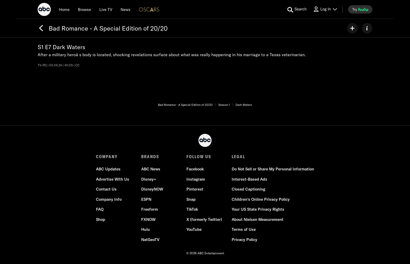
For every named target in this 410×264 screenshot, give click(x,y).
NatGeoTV (150, 239)
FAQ (100, 209)
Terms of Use (244, 229)
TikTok (192, 209)
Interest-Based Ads (249, 179)
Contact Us (106, 189)
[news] (125, 9)
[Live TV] (105, 9)
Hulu (145, 229)
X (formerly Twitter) (204, 219)
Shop (100, 219)
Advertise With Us (112, 179)
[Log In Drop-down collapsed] (325, 9)
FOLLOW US (198, 156)
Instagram (195, 179)
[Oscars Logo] (149, 9)
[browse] (84, 9)
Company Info (109, 199)
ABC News (150, 169)
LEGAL (238, 156)
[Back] (41, 28)
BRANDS (150, 156)
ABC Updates (108, 169)
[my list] (352, 28)
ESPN (146, 199)
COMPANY (107, 156)
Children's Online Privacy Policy (261, 199)
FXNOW (148, 219)
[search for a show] (297, 9)
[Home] (64, 9)
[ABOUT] (367, 28)
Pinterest (194, 189)
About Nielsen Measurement (257, 219)
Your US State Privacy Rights (258, 209)
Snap (191, 199)
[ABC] (44, 10)
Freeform (149, 209)
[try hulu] (360, 9)
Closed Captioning (248, 189)
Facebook (195, 169)
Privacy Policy (244, 239)
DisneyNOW (152, 189)
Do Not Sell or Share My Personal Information (273, 169)
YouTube (194, 229)
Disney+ (148, 179)
